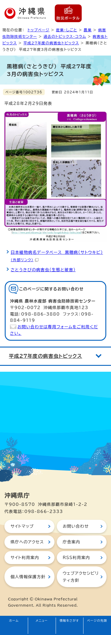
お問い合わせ (76, 526)
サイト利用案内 (24, 558)
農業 (88, 30)
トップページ (38, 30)
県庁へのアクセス (27, 542)
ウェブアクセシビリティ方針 (81, 576)
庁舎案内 (71, 542)
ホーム (14, 620)
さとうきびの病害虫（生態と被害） (43, 270)
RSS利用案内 (76, 558)
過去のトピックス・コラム (65, 36)
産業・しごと (66, 30)
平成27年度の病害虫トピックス (51, 43)
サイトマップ (22, 526)
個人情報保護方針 (27, 577)
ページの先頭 (97, 620)
